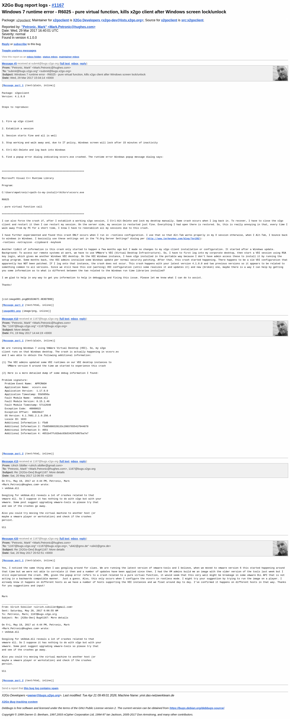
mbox (74, 63)
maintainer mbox (69, 56)
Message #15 (10, 461)
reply (83, 63)
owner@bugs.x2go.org (44, 695)
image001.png (12, 311)
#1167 (58, 5)
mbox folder (34, 56)
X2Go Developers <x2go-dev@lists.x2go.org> (108, 20)
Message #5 (9, 63)
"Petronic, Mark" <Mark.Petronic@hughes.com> (58, 27)
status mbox (50, 56)
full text (65, 63)
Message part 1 (13, 85)
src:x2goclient (192, 20)
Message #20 (10, 538)
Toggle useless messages (19, 50)
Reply (5, 44)
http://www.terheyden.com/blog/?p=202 (174, 238)
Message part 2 (13, 305)
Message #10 (10, 318)
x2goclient (23, 20)
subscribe (20, 44)
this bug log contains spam (41, 688)
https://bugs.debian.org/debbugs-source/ (197, 708)
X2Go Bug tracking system (20, 701)
